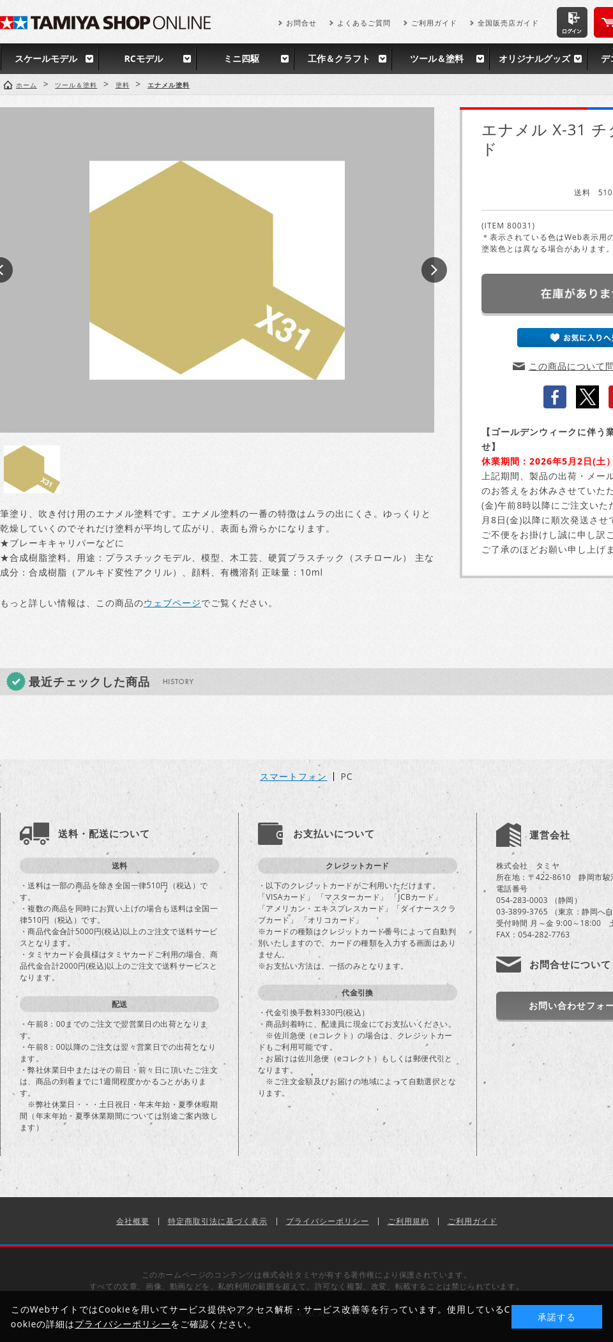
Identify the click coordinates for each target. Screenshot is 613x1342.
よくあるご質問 (364, 22)
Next (434, 270)
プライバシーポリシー (327, 1221)
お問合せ (301, 22)
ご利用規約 (408, 1221)
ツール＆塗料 (437, 58)
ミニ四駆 (241, 58)
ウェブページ (172, 603)
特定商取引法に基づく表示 (218, 1221)
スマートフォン (293, 776)
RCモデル (143, 58)
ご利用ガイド (434, 22)
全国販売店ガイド (508, 22)
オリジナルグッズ (534, 58)
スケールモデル (46, 58)
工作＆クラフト (339, 58)
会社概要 (132, 1221)
